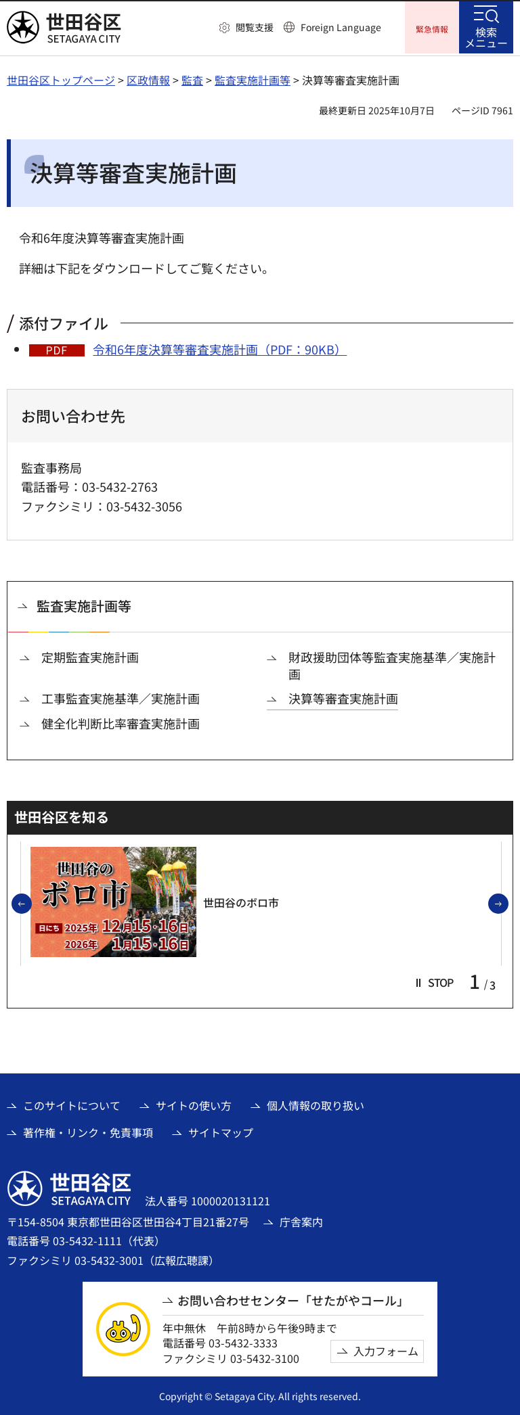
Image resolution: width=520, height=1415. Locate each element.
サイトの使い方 (194, 1103)
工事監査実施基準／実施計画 (120, 697)
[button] (246, 27)
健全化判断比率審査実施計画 (120, 721)
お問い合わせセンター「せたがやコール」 (293, 1298)
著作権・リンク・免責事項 (88, 1130)
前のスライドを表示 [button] (31, 903)
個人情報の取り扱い (315, 1103)
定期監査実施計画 (90, 655)
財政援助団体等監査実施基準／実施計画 (392, 664)
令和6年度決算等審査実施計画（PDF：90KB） (220, 347)
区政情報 (148, 78)
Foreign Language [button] (341, 27)
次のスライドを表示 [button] (507, 903)
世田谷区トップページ (61, 78)
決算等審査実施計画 (343, 697)
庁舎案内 (301, 1220)
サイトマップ (220, 1130)
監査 (192, 78)
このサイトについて (72, 1103)
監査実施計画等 (252, 78)
